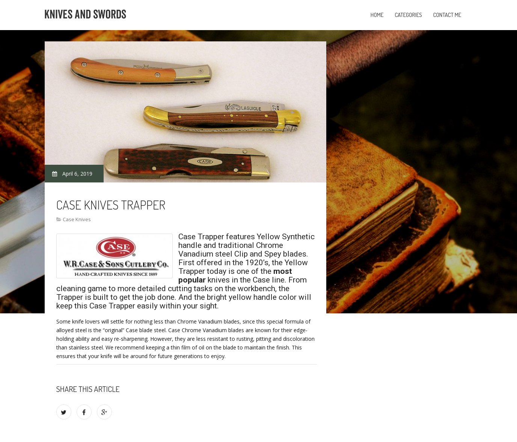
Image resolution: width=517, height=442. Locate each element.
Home (377, 14)
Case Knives (77, 219)
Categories (408, 14)
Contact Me (447, 14)
